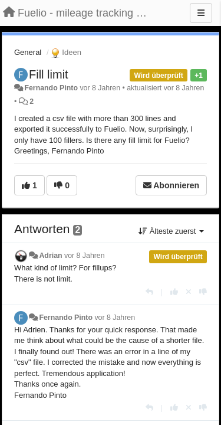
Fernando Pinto (51, 88)
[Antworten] (149, 291)
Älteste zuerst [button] (171, 231)
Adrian (50, 255)
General (27, 52)
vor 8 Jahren (84, 255)
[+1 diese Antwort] (174, 291)
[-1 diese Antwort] (203, 291)
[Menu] (201, 13)
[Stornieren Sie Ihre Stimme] (189, 291)
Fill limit (48, 74)
